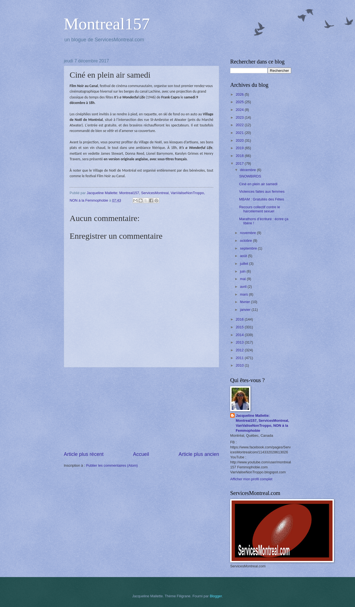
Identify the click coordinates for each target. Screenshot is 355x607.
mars (244, 294)
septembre (249, 248)
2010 (240, 365)
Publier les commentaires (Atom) (112, 465)
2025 (240, 102)
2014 (240, 335)
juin (243, 271)
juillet (244, 263)
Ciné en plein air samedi (258, 184)
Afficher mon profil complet (251, 479)
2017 (240, 163)
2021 (240, 133)
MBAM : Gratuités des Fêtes (261, 199)
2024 (240, 110)
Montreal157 (107, 24)
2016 (240, 319)
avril (243, 287)
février (245, 302)
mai (243, 279)
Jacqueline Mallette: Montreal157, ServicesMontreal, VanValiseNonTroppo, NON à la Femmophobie (262, 423)
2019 (240, 148)
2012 (240, 350)
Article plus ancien (199, 454)
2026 (240, 94)
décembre (248, 170)
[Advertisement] (141, 409)
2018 (240, 156)
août (244, 256)
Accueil (141, 454)
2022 (240, 125)
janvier (246, 310)
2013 (240, 342)
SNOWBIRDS (250, 176)
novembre (248, 233)
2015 (240, 327)
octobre (246, 240)
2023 (240, 117)
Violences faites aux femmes (262, 191)
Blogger (216, 596)
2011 (240, 358)
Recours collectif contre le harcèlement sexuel (259, 209)
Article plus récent (83, 454)
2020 (240, 140)
